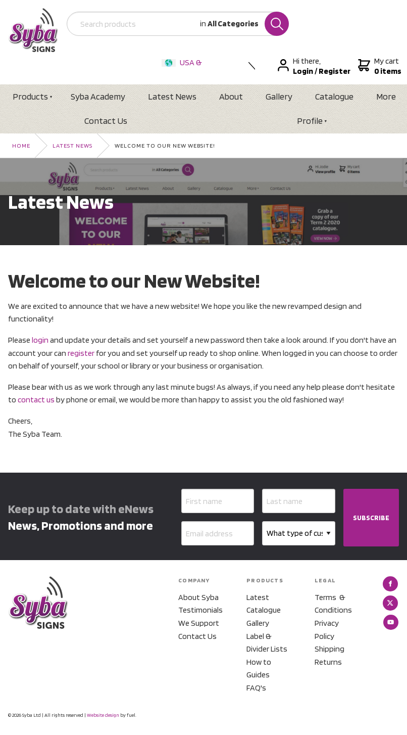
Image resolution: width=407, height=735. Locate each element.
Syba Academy (98, 96)
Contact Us (105, 120)
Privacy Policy (327, 629)
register (81, 353)
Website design (103, 715)
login (40, 340)
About (231, 96)
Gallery (279, 96)
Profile (310, 120)
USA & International (184, 69)
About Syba (198, 597)
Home (21, 145)
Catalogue (334, 96)
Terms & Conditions (333, 603)
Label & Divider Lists (266, 642)
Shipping (329, 649)
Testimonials (200, 610)
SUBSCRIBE (371, 518)
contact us (36, 399)
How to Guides (258, 668)
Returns (328, 662)
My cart (378, 66)
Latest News (172, 96)
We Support (198, 623)
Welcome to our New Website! (165, 145)
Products (30, 96)
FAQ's (256, 688)
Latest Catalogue (263, 603)
